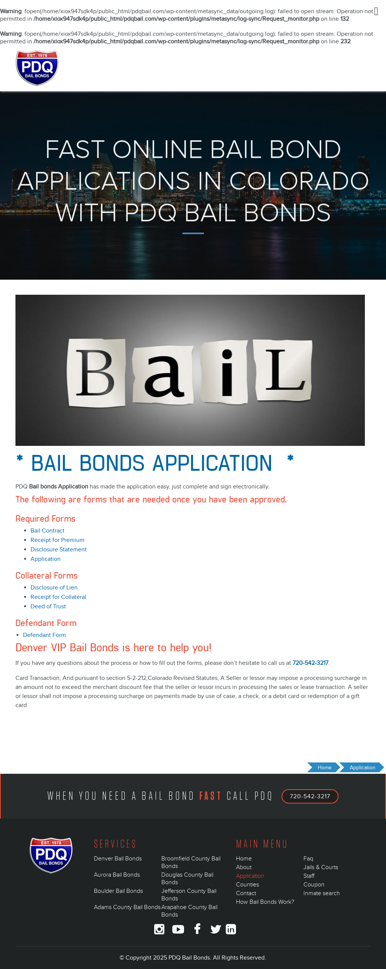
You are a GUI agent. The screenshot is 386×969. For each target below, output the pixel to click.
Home (244, 858)
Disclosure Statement (59, 549)
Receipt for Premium (57, 540)
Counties (247, 884)
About (243, 867)
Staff (308, 876)
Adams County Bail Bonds (127, 907)
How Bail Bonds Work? (265, 902)
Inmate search (321, 893)
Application (46, 559)
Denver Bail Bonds (118, 858)
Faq (308, 858)
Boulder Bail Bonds (118, 891)
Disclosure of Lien (54, 587)
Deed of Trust (48, 606)
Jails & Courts (320, 867)
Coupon (314, 884)
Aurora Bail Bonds (117, 875)
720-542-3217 (310, 663)
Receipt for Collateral (58, 597)
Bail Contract (47, 530)
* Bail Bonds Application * (155, 464)
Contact (246, 893)
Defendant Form (44, 635)
